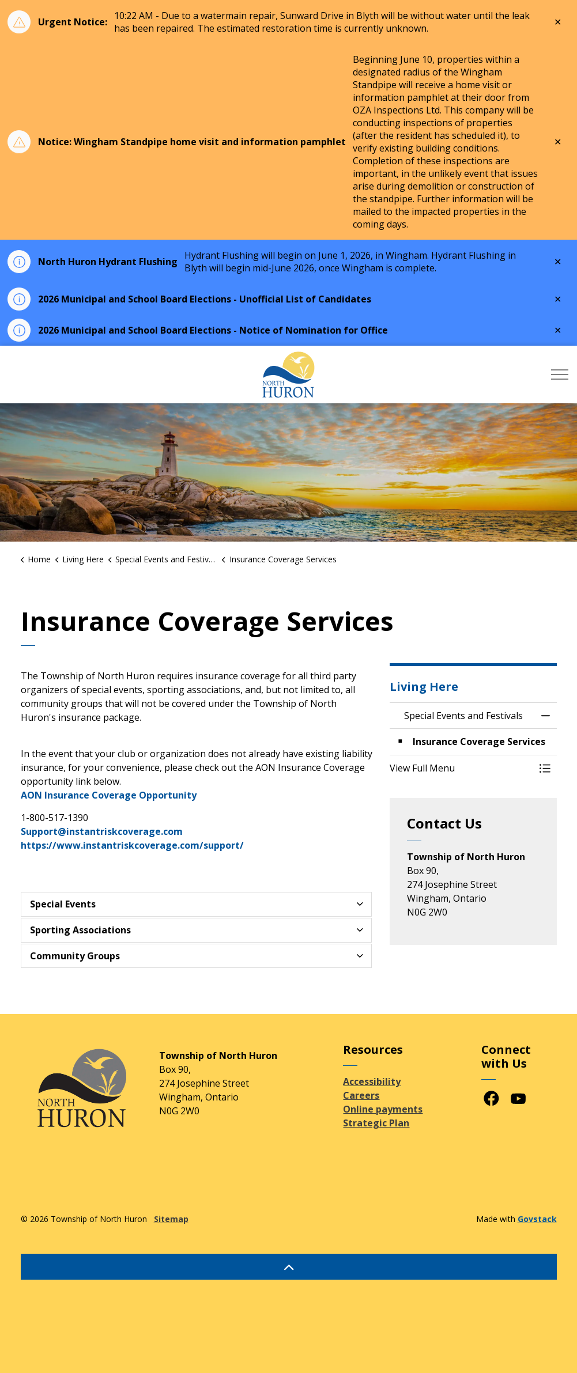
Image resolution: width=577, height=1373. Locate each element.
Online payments (383, 1109)
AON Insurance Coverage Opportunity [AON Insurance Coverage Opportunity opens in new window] (109, 795)
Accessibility (372, 1081)
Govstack (537, 1218)
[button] (462, 768)
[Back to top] (289, 1267)
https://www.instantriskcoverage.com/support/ (132, 845)
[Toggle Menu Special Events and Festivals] (545, 768)
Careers (361, 1095)
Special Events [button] (63, 904)
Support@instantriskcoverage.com (102, 831)
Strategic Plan (376, 1123)
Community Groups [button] (75, 956)
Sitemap (171, 1218)
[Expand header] (559, 374)
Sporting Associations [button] (80, 930)
